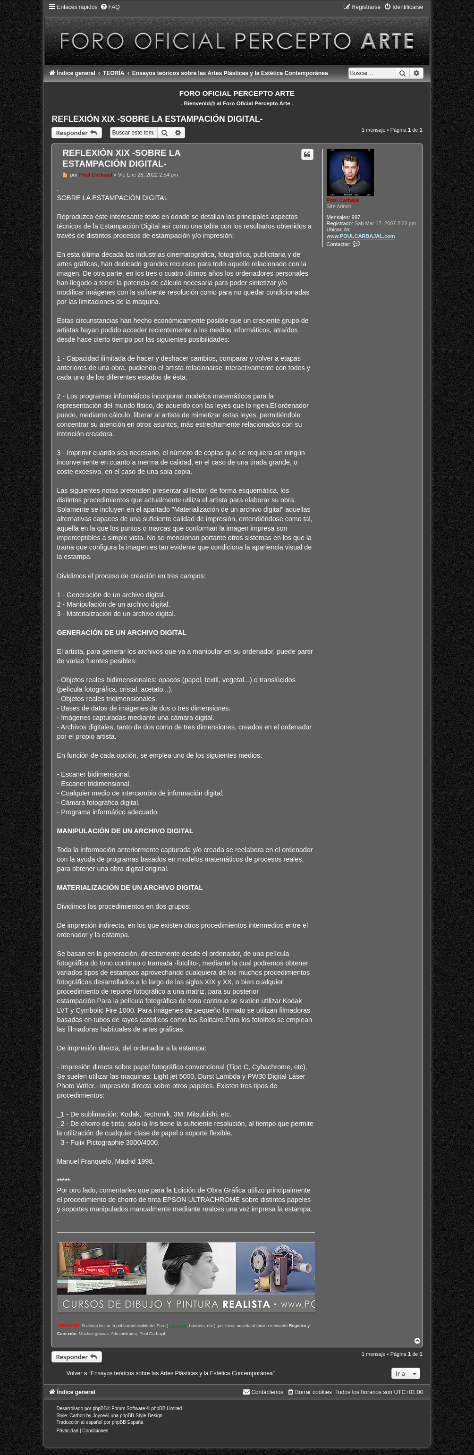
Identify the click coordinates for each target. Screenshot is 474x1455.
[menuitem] (110, 7)
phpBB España (128, 1422)
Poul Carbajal (343, 200)
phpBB (100, 1408)
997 (356, 217)
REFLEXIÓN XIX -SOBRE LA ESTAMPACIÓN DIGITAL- (156, 119)
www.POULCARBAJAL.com (361, 236)
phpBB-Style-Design (141, 1415)
